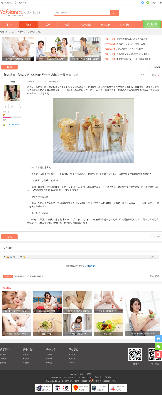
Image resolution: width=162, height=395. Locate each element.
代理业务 (49, 359)
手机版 (80, 374)
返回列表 (157, 67)
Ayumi (12, 82)
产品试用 (72, 359)
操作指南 (26, 363)
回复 (32, 229)
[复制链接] (73, 75)
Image (11, 256)
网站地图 (26, 359)
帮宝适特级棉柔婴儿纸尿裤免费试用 (132, 39)
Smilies (24, 256)
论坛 (28, 24)
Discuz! (57, 381)
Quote (17, 256)
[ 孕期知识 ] (110, 49)
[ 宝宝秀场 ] (110, 44)
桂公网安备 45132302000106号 (103, 381)
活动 (47, 24)
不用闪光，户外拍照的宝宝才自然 (131, 44)
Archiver (73, 374)
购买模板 (124, 24)
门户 (9, 24)
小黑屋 (87, 374)
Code (21, 256)
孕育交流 (21, 32)
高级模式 (154, 257)
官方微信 (8, 2)
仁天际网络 (107, 377)
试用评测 (152, 24)
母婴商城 (72, 363)
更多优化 (105, 24)
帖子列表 (86, 24)
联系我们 (3, 363)
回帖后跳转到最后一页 (37, 276)
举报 (156, 229)
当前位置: (4, 32)
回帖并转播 (19, 276)
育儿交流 (31, 32)
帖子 (40, 32)
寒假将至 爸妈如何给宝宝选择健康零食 (133, 54)
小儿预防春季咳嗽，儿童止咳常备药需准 (134, 59)
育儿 (67, 24)
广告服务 (49, 355)
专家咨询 (72, 355)
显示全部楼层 (53, 82)
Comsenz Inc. (73, 377)
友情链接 (49, 363)
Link (14, 256)
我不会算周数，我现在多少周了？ (131, 49)
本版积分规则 (154, 276)
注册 (160, 2)
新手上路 (6, 112)
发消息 (17, 125)
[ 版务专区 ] (110, 39)
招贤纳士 (3, 359)
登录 (154, 2)
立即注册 (92, 266)
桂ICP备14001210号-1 (82, 381)
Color (7, 256)
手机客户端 (21, 2)
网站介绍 (3, 355)
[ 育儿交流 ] (110, 54)
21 (19, 105)
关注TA (7, 125)
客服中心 (26, 355)
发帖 (9, 67)
